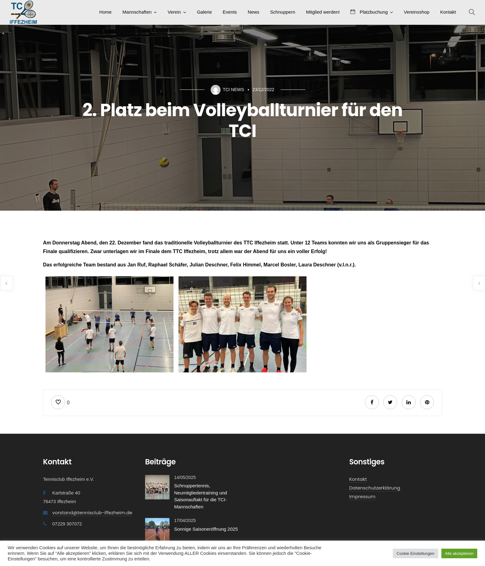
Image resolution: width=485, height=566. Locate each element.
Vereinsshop (417, 12)
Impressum (362, 496)
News (254, 12)
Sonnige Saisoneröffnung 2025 (206, 529)
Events (230, 12)
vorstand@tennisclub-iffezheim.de (92, 512)
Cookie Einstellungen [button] (415, 553)
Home (105, 12)
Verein (174, 12)
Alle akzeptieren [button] (459, 553)
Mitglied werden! (323, 12)
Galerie (204, 12)
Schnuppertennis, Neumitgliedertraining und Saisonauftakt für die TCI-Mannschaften (200, 496)
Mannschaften (137, 12)
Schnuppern (282, 12)
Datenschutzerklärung (374, 488)
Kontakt (448, 12)
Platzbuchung (369, 12)
